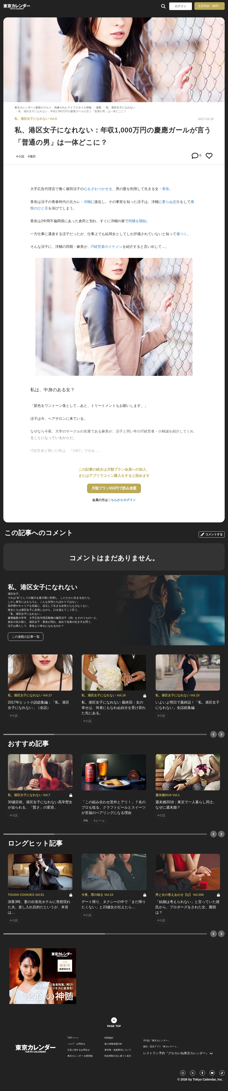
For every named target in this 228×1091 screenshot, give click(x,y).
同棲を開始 (137, 221)
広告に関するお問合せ (78, 1050)
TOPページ (73, 1038)
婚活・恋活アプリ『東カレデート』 (161, 1046)
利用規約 (108, 1038)
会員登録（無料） (209, 6)
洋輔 (87, 202)
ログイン (180, 6)
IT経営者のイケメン (106, 246)
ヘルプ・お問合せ (76, 1044)
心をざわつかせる (98, 189)
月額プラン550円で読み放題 (114, 488)
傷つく (181, 234)
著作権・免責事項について (117, 1050)
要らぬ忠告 (171, 202)
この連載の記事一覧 (26, 636)
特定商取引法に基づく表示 (117, 1056)
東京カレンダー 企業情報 (80, 1056)
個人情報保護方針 (113, 1044)
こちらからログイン (122, 500)
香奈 (165, 189)
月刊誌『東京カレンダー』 (156, 1040)
